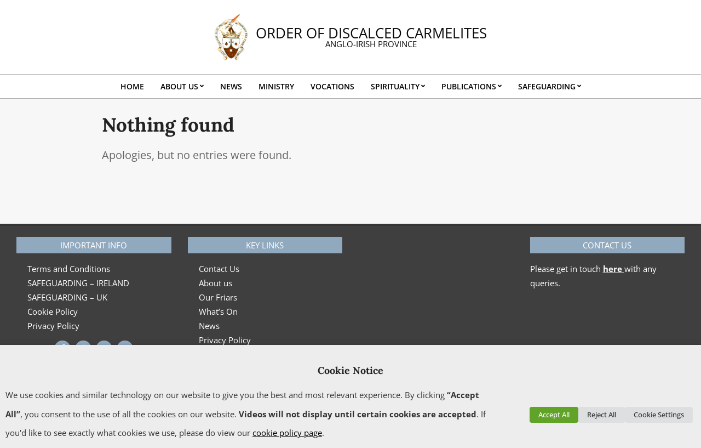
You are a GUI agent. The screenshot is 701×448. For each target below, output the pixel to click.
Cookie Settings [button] (659, 414)
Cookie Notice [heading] (350, 370)
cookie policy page (287, 432)
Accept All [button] (554, 414)
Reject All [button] (601, 414)
